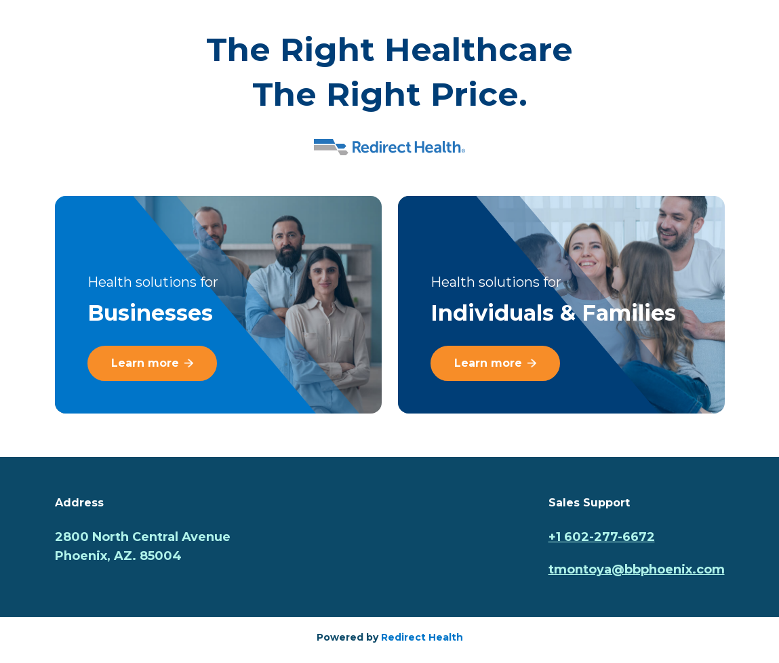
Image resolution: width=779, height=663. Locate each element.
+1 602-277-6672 (601, 536)
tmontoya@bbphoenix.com (636, 569)
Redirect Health (422, 637)
